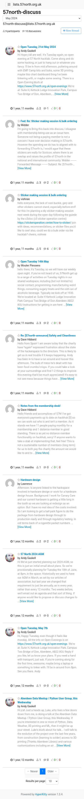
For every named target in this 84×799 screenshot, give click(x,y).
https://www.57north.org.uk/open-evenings (42, 86)
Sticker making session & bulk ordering (42, 195)
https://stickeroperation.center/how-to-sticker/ (44, 222)
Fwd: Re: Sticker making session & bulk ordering (47, 121)
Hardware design (29, 479)
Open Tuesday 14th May (33, 261)
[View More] (61, 94)
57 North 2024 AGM (31, 554)
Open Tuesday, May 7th (33, 628)
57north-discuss (22, 12)
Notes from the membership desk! (39, 405)
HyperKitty (41, 794)
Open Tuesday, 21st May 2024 (37, 46)
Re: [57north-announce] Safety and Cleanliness (47, 335)
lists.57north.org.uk (27, 4)
